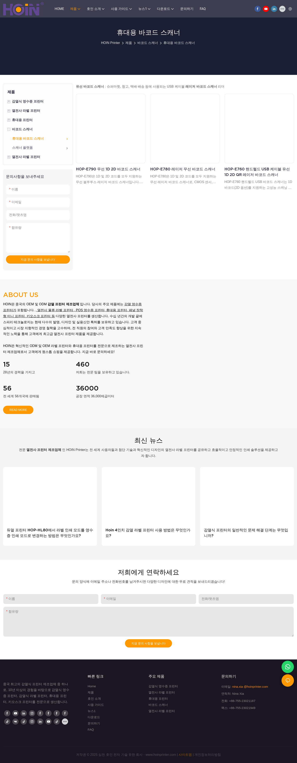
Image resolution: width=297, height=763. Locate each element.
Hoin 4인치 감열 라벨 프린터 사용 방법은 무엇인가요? (147, 533)
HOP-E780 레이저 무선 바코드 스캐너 (182, 169)
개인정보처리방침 (207, 754)
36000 (87, 388)
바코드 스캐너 (147, 43)
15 (6, 364)
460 (83, 364)
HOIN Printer (110, 43)
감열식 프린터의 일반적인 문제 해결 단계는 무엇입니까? (246, 533)
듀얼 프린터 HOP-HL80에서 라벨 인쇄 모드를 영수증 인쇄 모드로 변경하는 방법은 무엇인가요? (50, 533)
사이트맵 (185, 754)
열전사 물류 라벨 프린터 (55, 310)
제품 (128, 43)
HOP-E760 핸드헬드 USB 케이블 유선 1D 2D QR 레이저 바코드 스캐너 (257, 172)
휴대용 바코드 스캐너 (179, 43)
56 (7, 388)
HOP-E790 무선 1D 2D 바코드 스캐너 (108, 169)
